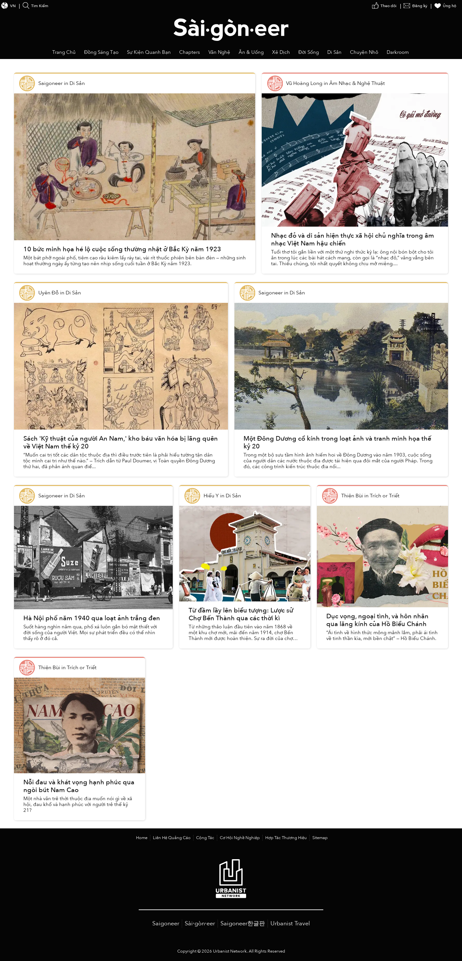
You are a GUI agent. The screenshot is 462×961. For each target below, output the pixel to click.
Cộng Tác (205, 838)
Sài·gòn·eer (200, 923)
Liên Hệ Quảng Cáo (172, 838)
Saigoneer (165, 923)
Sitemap (320, 838)
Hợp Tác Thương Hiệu (286, 838)
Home (141, 838)
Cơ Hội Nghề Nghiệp (240, 838)
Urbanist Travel (290, 923)
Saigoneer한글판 (242, 923)
